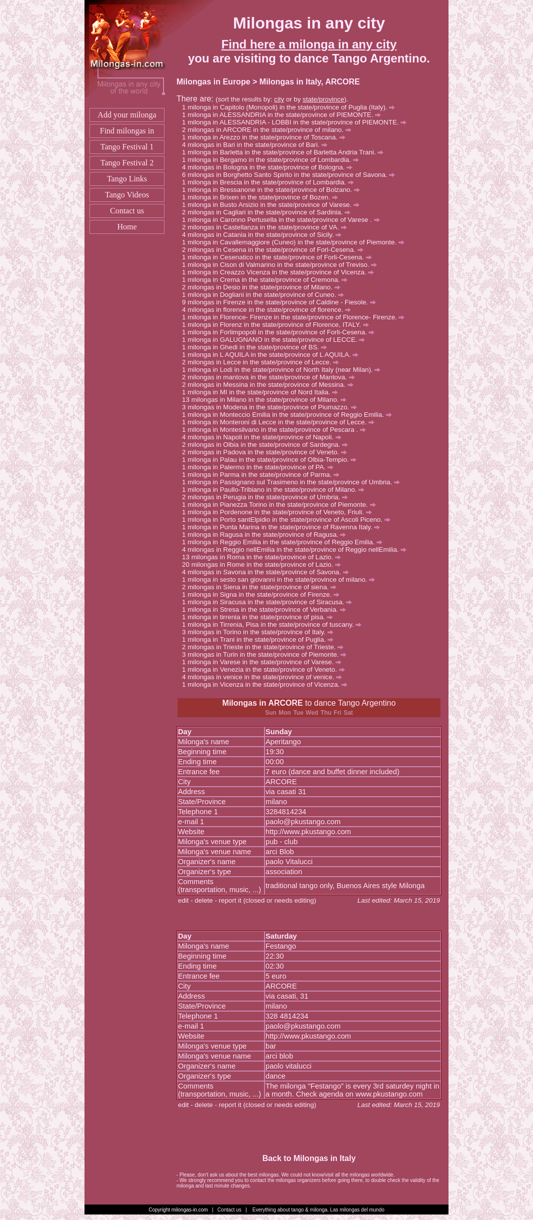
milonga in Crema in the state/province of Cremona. (268, 279)
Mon (284, 712)
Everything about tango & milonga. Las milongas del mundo (318, 1210)
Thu (326, 712)
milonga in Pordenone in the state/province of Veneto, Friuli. (280, 512)
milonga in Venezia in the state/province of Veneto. (266, 669)
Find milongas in (127, 130)
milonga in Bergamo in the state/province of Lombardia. (273, 159)
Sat (348, 712)
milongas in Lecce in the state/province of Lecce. (263, 362)
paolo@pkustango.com (303, 822)
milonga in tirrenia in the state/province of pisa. (260, 617)
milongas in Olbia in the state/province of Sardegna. (268, 444)
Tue (298, 712)
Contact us (127, 210)
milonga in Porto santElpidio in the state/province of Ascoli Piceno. (289, 519)
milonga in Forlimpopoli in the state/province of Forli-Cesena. (281, 332)
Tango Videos (127, 194)
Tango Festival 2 (127, 162)
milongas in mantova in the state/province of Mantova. (271, 377)
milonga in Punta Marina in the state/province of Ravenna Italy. (284, 527)
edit (183, 900)
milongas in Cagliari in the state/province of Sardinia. (269, 212)
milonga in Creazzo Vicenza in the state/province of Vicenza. (281, 272)
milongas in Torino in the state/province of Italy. (261, 632)
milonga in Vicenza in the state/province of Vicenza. (268, 684)
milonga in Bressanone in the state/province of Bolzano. (274, 189)
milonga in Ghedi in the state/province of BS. (257, 347)
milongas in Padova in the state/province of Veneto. (267, 452)
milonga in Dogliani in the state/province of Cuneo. (266, 294)
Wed (312, 712)
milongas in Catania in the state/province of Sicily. (265, 234)
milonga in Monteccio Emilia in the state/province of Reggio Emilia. (290, 414)
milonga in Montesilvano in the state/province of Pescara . (277, 429)
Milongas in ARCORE (262, 703)
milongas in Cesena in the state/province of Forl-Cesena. (275, 249)
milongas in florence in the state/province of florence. (269, 309)
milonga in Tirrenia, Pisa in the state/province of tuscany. (275, 624)
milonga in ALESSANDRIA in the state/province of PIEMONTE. (284, 114)
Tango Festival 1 (127, 146)
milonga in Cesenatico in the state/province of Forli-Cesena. (280, 257)
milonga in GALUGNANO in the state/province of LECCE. (276, 339)
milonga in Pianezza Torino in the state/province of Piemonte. (282, 504)
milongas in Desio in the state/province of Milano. (264, 287)
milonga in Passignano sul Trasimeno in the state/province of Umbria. (294, 482)
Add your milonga (127, 114)
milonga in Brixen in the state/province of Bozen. (263, 197)
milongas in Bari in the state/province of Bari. (257, 144)
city (279, 99)
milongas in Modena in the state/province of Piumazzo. (272, 407)
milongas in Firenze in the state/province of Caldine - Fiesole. (282, 302)
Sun (270, 712)
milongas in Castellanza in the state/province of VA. (267, 227)
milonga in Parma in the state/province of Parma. (264, 474)
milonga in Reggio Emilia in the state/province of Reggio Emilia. (285, 542)
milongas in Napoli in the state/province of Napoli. (265, 437)
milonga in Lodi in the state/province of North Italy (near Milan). (284, 369)
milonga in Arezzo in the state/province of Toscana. (267, 137)
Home (126, 226)
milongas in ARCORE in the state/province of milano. (270, 129)
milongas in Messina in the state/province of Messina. (270, 384)
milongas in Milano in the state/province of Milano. (269, 399)
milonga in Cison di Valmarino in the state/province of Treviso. (282, 264)
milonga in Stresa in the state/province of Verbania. (267, 609)
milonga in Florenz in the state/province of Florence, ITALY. (278, 324)
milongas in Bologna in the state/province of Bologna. (270, 167)
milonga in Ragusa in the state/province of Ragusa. (267, 534)
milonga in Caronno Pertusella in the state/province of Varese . (284, 219)
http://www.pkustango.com (308, 832)
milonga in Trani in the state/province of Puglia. (261, 639)
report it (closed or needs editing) (267, 900)
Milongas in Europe (213, 81)
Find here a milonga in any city (309, 44)
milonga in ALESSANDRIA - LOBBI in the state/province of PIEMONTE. (297, 122)
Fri (337, 712)
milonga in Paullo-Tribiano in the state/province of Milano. (276, 489)
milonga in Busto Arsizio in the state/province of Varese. (274, 204)
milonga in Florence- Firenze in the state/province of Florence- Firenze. (296, 317)
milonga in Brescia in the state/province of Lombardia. (271, 182)
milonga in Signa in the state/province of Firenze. (264, 594)
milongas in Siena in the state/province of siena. (262, 587)
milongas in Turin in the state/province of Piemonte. (267, 654)
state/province (323, 99)
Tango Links (127, 178)
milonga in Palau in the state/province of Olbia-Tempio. (272, 459)
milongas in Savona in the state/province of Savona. (268, 572)
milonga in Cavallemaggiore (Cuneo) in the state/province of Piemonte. (296, 242)
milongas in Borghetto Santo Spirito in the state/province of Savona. (291, 174)
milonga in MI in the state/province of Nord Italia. (263, 392)
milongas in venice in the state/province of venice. (265, 677)
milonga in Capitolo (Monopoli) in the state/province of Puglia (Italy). (291, 107)
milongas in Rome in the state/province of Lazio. (266, 564)
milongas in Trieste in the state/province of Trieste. (266, 647)
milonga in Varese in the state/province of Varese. (265, 662)
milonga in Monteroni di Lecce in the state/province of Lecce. (281, 422)
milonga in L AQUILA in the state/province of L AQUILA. (273, 354)
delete (203, 900)
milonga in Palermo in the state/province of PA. (261, 467)
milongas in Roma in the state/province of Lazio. (266, 557)
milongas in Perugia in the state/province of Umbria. (268, 497)
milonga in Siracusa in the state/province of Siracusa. (270, 602)
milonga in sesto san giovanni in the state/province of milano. (281, 579)
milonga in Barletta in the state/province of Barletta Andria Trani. (286, 152)
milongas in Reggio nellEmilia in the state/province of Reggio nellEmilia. (297, 549)
